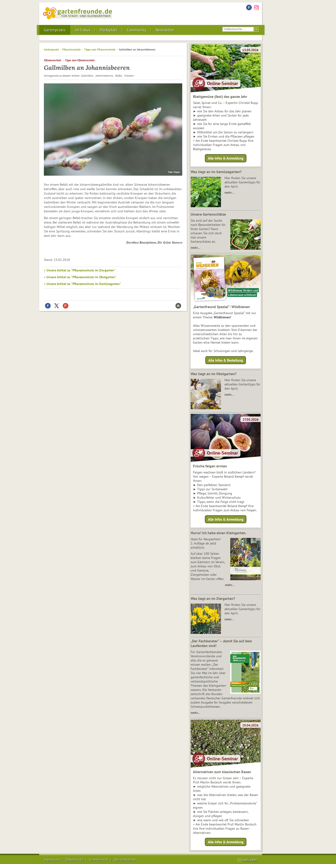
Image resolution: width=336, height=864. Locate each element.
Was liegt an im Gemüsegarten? (216, 171)
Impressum (51, 859)
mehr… (229, 192)
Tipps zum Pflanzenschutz (100, 49)
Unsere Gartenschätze (208, 214)
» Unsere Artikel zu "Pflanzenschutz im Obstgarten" (80, 277)
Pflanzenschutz (71, 49)
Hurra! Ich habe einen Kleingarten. (218, 532)
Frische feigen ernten (210, 466)
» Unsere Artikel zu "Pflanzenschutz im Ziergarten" (80, 270)
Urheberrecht (98, 859)
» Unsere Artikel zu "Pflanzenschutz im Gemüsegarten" (82, 284)
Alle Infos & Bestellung (225, 360)
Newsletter (165, 29)
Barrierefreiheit (125, 859)
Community (136, 29)
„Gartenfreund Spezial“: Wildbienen (221, 306)
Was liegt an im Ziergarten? (213, 598)
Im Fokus (82, 29)
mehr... (195, 713)
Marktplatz (109, 29)
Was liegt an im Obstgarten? (213, 373)
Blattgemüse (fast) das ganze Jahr (220, 96)
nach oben (249, 859)
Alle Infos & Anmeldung (225, 158)
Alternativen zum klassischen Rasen (222, 771)
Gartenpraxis (55, 29)
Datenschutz (74, 859)
